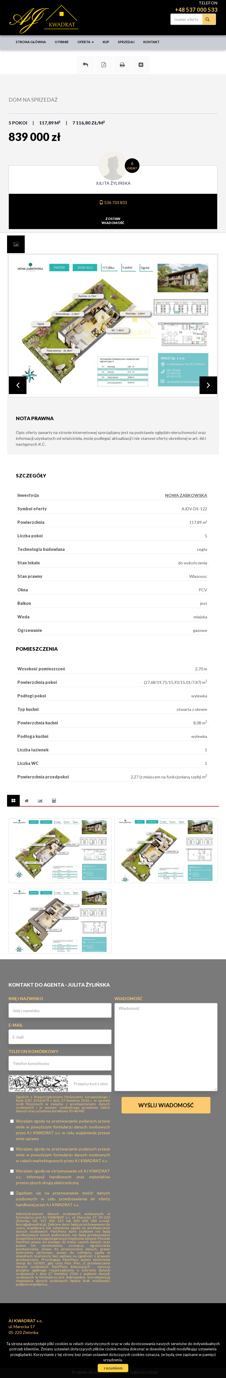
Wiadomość (128, 998)
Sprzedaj (126, 42)
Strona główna (31, 42)
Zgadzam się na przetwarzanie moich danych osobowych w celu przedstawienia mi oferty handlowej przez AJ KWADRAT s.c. (60, 1198)
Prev (17, 385)
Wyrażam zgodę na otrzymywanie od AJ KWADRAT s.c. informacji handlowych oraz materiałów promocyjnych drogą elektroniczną (60, 1176)
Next (208, 385)
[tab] (16, 244)
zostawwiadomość (113, 221)
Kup (106, 42)
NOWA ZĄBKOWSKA (186, 495)
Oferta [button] (85, 42)
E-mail (16, 1024)
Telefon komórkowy (33, 1051)
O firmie (62, 42)
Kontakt (151, 42)
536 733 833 (113, 202)
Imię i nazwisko (26, 998)
